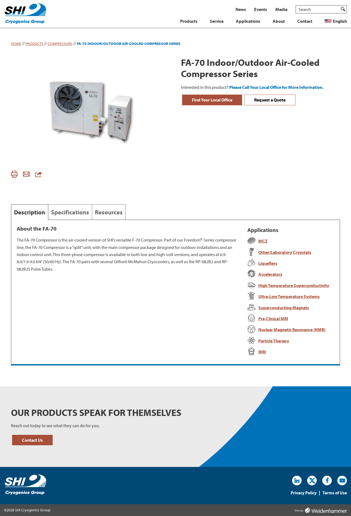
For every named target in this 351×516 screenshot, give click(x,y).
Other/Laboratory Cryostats (284, 252)
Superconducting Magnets (283, 307)
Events (260, 9)
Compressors (60, 43)
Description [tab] (29, 212)
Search (343, 9)
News (241, 9)
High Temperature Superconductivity (293, 285)
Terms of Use (334, 493)
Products (188, 21)
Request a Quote (269, 100)
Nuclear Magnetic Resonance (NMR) (291, 329)
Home (16, 43)
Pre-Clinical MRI (273, 318)
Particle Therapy (273, 341)
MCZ (262, 241)
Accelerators (270, 274)
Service (216, 21)
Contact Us (32, 440)
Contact (304, 21)
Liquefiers (267, 263)
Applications (248, 21)
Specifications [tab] (70, 212)
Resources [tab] (109, 212)
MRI (262, 352)
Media (281, 9)
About (279, 21)
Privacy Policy (303, 493)
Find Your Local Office (212, 100)
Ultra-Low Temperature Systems (289, 296)
